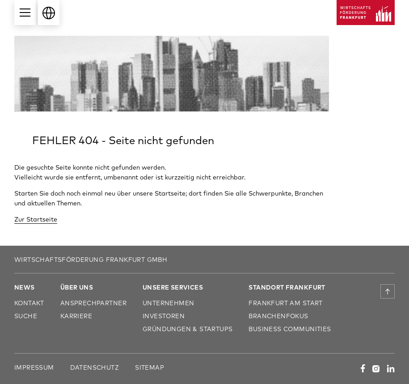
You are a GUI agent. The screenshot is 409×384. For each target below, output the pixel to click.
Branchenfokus (278, 315)
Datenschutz (94, 367)
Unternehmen (168, 303)
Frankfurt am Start (285, 303)
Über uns (76, 287)
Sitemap (149, 367)
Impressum (34, 367)
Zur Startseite (35, 219)
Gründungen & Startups (188, 328)
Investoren (164, 315)
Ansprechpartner (93, 303)
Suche (25, 315)
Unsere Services (173, 287)
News (24, 287)
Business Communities (290, 328)
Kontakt (29, 303)
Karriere (76, 315)
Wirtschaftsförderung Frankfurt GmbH (90, 259)
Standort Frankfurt (287, 287)
